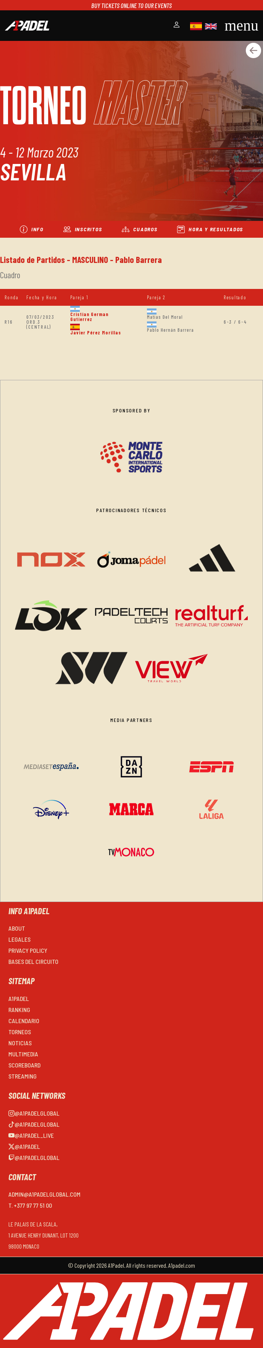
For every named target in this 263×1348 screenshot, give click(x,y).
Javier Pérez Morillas (95, 332)
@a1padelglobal (34, 1113)
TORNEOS (19, 1031)
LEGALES (19, 939)
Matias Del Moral (165, 317)
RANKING (19, 1009)
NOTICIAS (20, 1042)
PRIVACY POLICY (27, 950)
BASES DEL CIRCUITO (33, 961)
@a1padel (24, 1146)
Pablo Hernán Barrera (170, 330)
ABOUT (16, 928)
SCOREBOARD (24, 1065)
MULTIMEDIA (23, 1054)
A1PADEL (18, 998)
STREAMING (22, 1076)
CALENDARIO (23, 1020)
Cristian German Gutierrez (89, 316)
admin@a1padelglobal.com (44, 1194)
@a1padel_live (31, 1135)
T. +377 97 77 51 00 (30, 1205)
